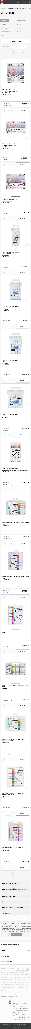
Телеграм (27, 969)
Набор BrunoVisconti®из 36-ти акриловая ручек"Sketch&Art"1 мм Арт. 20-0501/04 (9, 200)
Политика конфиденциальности (9, 996)
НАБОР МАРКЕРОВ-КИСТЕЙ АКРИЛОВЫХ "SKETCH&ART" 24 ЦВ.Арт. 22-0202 (13, 849)
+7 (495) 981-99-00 (23, 1008)
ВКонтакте (18, 969)
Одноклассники (22, 969)
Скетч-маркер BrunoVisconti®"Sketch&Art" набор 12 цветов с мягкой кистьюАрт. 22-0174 (15, 470)
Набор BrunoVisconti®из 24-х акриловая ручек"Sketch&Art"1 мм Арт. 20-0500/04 (9, 146)
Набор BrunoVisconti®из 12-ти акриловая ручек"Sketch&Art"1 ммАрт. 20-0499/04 (9, 92)
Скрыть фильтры (17, 41)
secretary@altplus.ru (21, 1010)
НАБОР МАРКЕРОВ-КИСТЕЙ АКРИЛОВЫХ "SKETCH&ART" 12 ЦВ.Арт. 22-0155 (13, 795)
